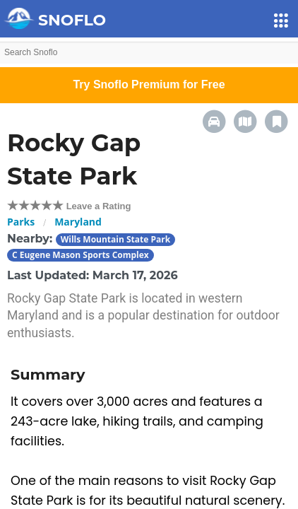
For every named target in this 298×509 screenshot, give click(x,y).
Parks (21, 221)
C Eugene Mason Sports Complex (80, 255)
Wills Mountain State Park (115, 239)
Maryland (78, 221)
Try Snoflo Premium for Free (149, 84)
